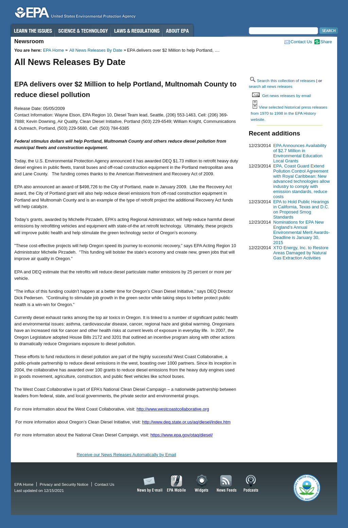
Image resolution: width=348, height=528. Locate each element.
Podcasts (250, 484)
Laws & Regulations (136, 30)
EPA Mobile (176, 484)
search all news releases (270, 86)
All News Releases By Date (95, 50)
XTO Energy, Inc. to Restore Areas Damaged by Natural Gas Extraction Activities (300, 252)
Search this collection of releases (286, 80)
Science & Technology (83, 30)
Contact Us (301, 41)
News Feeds (226, 484)
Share (326, 41)
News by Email (148, 484)
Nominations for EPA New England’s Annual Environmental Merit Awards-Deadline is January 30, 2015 (301, 232)
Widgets (202, 484)
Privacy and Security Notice (64, 484)
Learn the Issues (33, 30)
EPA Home (53, 50)
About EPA (178, 30)
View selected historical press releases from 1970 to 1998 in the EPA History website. (289, 113)
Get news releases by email (286, 95)
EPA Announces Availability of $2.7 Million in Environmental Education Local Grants (299, 153)
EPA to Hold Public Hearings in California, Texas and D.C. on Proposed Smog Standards (301, 209)
